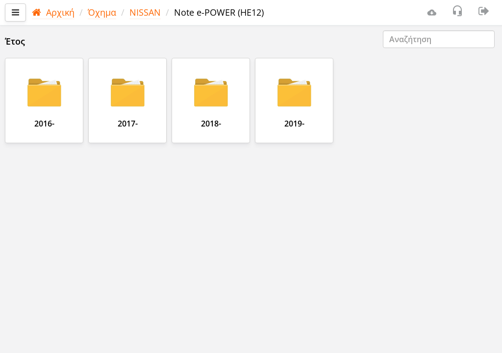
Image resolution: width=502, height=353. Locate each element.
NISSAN (145, 12)
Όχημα (102, 12)
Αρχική (53, 12)
